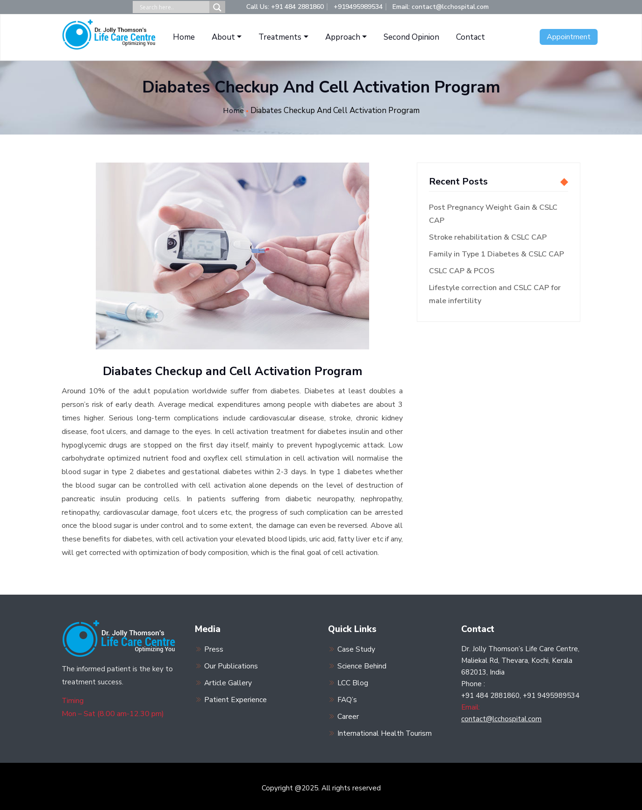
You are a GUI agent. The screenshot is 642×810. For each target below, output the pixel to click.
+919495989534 (358, 6)
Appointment (569, 37)
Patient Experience (235, 697)
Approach (342, 37)
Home (184, 37)
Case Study (356, 648)
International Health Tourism (384, 730)
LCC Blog (352, 681)
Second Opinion (411, 37)
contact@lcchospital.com (501, 718)
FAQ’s (347, 697)
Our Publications (231, 665)
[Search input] (173, 7)
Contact (470, 37)
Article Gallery (228, 681)
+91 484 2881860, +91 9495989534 (520, 695)
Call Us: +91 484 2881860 (285, 6)
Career (348, 714)
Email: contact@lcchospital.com (440, 6)
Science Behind (361, 665)
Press (213, 648)
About (223, 37)
